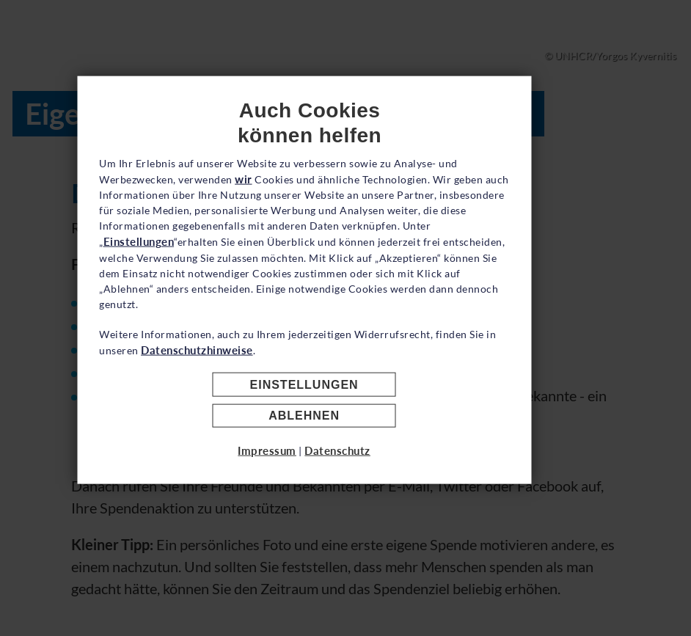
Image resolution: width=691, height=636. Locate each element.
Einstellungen (288, 262)
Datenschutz (379, 504)
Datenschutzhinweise (284, 371)
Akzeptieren (346, 407)
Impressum (308, 504)
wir (301, 200)
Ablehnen (345, 470)
